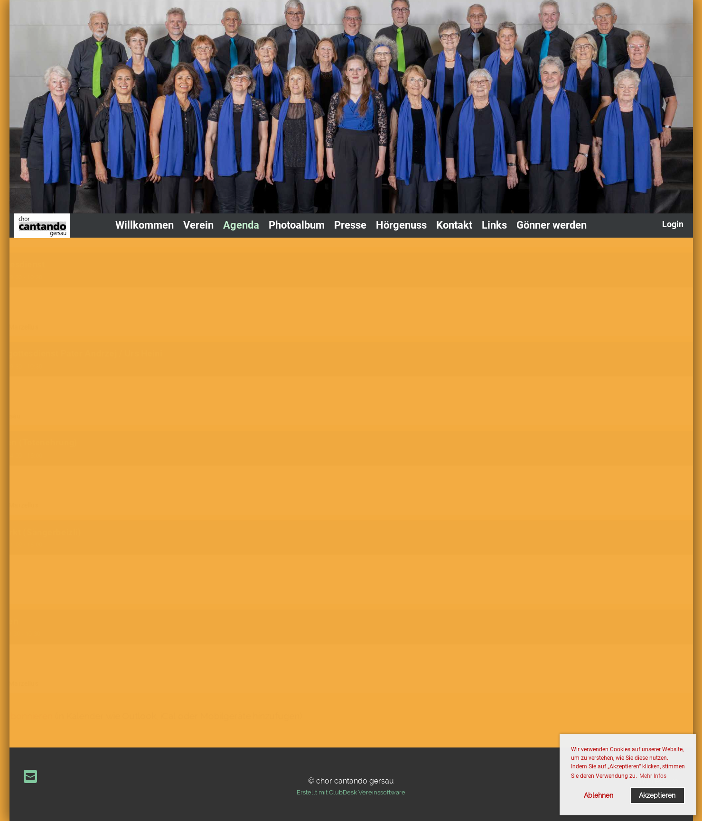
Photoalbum (297, 225)
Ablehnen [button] (598, 795)
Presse (350, 225)
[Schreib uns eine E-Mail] (30, 776)
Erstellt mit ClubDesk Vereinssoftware (351, 792)
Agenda (241, 225)
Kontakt (454, 225)
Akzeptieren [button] (657, 795)
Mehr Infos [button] (652, 776)
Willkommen (144, 225)
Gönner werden (551, 225)
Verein (198, 225)
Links (494, 225)
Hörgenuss (401, 225)
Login (672, 224)
